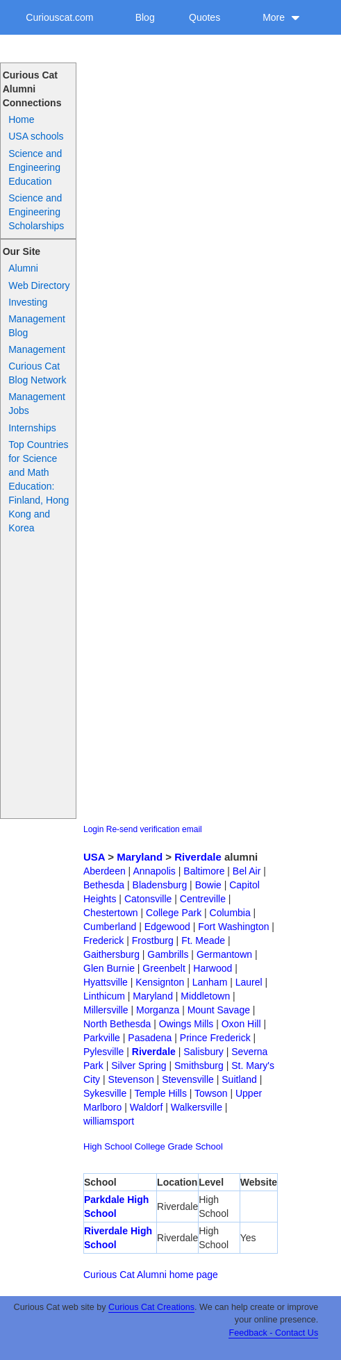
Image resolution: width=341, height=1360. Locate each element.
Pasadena (150, 1037)
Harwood (212, 968)
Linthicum (104, 996)
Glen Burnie (109, 968)
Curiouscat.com (59, 17)
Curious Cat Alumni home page (150, 1274)
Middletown (205, 996)
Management (36, 349)
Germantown (224, 954)
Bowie (208, 884)
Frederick (103, 940)
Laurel (249, 982)
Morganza (157, 1009)
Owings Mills (186, 1023)
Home (21, 119)
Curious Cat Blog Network (37, 372)
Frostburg (153, 940)
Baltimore (203, 871)
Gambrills (167, 954)
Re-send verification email (154, 829)
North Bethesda (117, 1023)
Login (93, 829)
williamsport (108, 1121)
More (281, 17)
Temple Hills (160, 1093)
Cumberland (109, 926)
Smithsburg (199, 1065)
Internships (32, 427)
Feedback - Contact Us (273, 1333)
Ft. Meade (203, 940)
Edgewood (167, 926)
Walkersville (196, 1107)
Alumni (23, 268)
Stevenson (131, 1079)
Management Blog (36, 325)
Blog (145, 17)
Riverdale (198, 857)
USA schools (35, 136)
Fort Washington (233, 926)
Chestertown (110, 912)
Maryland (140, 857)
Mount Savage (219, 1009)
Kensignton (159, 982)
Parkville (101, 1037)
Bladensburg (160, 884)
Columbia (230, 912)
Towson (210, 1093)
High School (107, 1146)
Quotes (204, 17)
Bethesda (103, 884)
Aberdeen (104, 871)
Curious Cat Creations (151, 1307)
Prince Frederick (215, 1037)
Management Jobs (36, 403)
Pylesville (103, 1051)
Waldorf (146, 1107)
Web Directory (38, 285)
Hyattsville (105, 982)
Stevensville (188, 1079)
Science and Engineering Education (35, 167)
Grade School (195, 1146)
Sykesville (104, 1093)
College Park (173, 912)
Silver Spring (138, 1065)
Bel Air (246, 871)
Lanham (210, 982)
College (150, 1146)
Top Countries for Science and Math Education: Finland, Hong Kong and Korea (38, 486)
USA (94, 857)
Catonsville (148, 898)
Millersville (105, 1009)
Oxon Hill (241, 1023)
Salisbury (203, 1051)
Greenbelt (163, 968)
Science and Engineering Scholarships (36, 211)
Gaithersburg (111, 954)
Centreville (203, 898)
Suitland (239, 1079)
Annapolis (154, 871)
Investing (27, 302)
